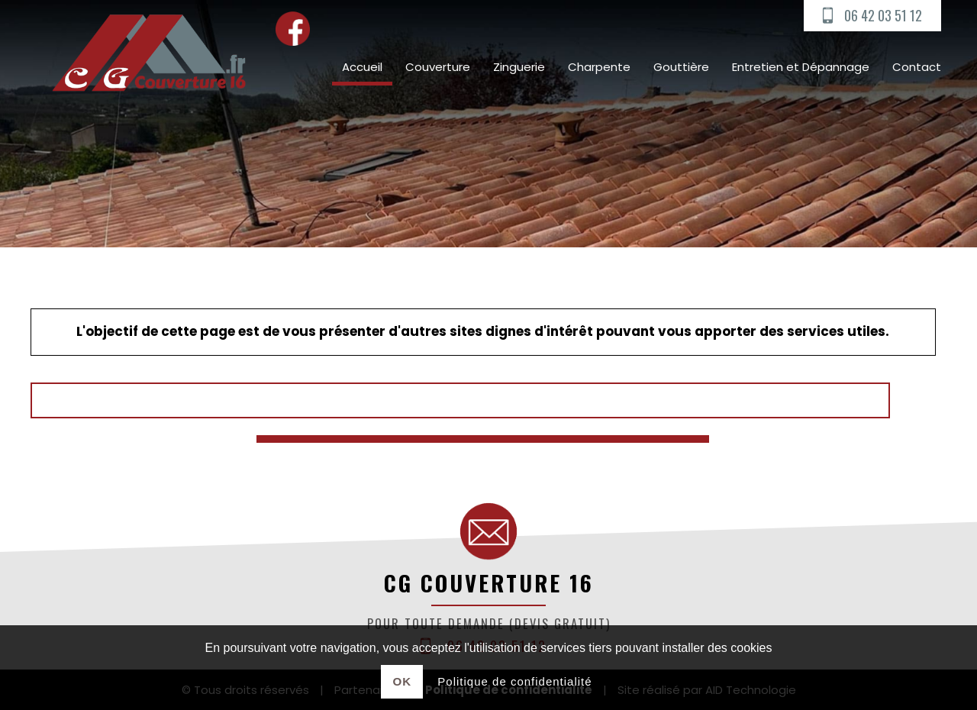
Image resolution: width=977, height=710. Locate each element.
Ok (402, 681)
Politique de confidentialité (514, 681)
